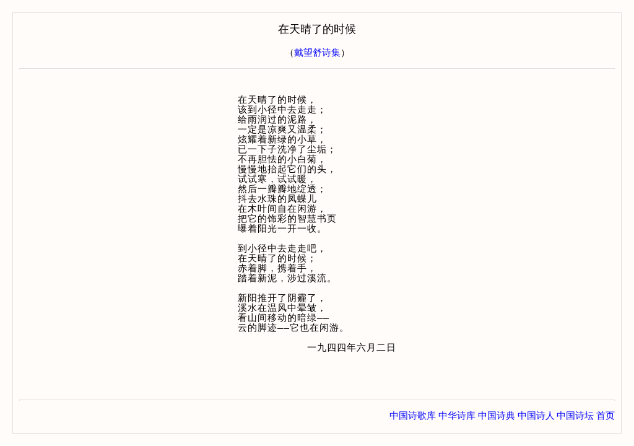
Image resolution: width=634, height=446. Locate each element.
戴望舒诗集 (317, 53)
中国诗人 (536, 416)
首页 (605, 416)
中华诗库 (457, 416)
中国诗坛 (575, 416)
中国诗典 (496, 416)
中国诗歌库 (412, 416)
